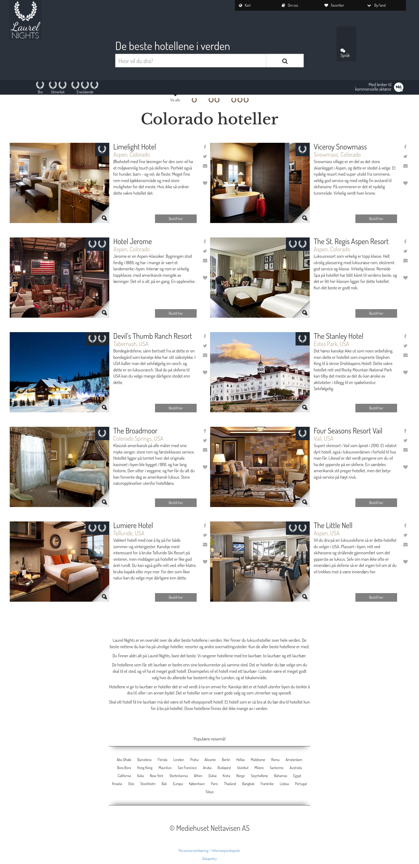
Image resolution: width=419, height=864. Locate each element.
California (124, 775)
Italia (140, 775)
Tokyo (209, 791)
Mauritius (165, 767)
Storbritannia (178, 775)
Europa (178, 783)
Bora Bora (124, 767)
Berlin (226, 759)
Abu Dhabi (124, 759)
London (178, 759)
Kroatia (117, 783)
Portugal (301, 783)
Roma (275, 759)
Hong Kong (145, 767)
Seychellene (259, 775)
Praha (194, 759)
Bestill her (176, 218)
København (197, 783)
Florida (162, 759)
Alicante (210, 759)
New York (156, 775)
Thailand (230, 783)
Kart (245, 5)
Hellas (240, 759)
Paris (214, 783)
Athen (198, 775)
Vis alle (175, 100)
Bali (164, 783)
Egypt (297, 775)
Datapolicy (209, 858)
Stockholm (148, 783)
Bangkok (248, 783)
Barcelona (144, 759)
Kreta (226, 775)
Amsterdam (294, 759)
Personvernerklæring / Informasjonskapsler (209, 850)
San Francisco (187, 767)
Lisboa (284, 783)
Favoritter (334, 5)
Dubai (212, 775)
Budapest (224, 767)
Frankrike (267, 783)
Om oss (290, 5)
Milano (259, 767)
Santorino (277, 767)
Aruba (207, 767)
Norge (240, 775)
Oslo (131, 783)
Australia (296, 767)
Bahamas (280, 775)
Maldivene (258, 759)
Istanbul (242, 767)
